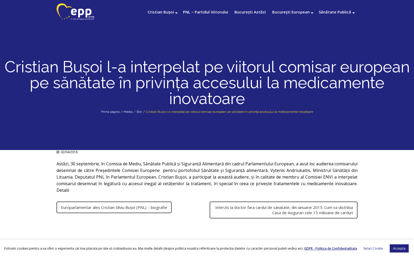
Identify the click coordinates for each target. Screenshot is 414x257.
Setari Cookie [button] (373, 248)
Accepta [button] (399, 248)
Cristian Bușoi (161, 12)
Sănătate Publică (335, 12)
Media (128, 112)
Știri (139, 112)
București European (291, 12)
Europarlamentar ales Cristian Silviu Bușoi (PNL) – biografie (114, 207)
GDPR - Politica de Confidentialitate (330, 248)
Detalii (63, 190)
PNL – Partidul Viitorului (205, 12)
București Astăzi (250, 12)
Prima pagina (110, 112)
